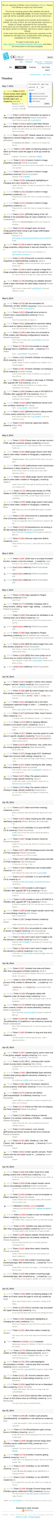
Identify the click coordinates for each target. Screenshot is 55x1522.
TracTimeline (17, 1501)
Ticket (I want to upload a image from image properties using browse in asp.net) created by (27, 271)
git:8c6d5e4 (36, 288)
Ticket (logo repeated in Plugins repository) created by (26, 634)
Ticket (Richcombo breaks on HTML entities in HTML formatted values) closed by (27, 1352)
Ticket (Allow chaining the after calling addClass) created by (27, 820)
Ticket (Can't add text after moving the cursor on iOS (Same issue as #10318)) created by (27, 1398)
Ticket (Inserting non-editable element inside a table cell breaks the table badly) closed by (28, 283)
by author (39, 90)
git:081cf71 (21, 916)
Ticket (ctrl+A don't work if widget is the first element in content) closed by (27, 938)
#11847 (14, 835)
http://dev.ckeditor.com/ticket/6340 (36, 1494)
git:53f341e (21, 687)
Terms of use (21, 1517)
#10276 (48, 1209)
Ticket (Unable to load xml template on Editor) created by (28, 1216)
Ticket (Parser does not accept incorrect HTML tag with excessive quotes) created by (28, 441)
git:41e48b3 (42, 873)
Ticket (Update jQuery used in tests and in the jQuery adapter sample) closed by (28, 1054)
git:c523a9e (36, 340)
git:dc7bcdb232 (30, 1013)
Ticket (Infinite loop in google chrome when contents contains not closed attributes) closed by (27, 1008)
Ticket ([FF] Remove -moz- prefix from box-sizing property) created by (27, 746)
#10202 (39, 1209)
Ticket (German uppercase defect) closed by (25, 424)
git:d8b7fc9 (35, 649)
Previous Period (35, 74)
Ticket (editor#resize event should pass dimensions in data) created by (28, 467)
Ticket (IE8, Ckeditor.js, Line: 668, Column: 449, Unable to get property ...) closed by (27, 1143)
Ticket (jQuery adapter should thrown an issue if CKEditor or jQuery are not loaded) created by (28, 1238)
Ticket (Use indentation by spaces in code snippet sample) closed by (26, 116)
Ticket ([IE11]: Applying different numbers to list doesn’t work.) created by (25, 723)
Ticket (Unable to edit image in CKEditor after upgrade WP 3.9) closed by (28, 381)
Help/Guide (29, 62)
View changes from (40, 84)
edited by (27, 567)
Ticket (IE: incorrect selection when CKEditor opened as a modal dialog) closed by (26, 1377)
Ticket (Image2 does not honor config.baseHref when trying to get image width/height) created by (26, 230)
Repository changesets (37, 99)
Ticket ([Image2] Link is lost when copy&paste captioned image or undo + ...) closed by (27, 704)
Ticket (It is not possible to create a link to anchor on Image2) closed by (27, 930)
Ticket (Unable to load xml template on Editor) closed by (27, 1196)
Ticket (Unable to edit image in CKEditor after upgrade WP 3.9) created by (25, 889)
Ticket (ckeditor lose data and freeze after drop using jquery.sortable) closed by (26, 970)
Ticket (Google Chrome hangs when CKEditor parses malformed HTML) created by (27, 1490)
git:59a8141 (21, 934)
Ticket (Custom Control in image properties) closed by (25, 161)
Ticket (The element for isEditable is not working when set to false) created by (28, 616)
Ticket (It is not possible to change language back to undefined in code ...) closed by (26, 349)
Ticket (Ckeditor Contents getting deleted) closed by (25, 1456)
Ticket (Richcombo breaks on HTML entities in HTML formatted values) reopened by (27, 492)
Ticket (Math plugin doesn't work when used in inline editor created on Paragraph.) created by (28, 504)
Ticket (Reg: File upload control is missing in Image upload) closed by (25, 777)
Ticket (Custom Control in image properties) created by (25, 193)
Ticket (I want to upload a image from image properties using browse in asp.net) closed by (28, 247)
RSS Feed (29, 1511)
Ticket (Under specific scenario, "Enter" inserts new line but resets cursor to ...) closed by (28, 1155)
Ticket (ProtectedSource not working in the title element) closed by (27, 528)
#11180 (27, 942)
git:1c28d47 (21, 710)
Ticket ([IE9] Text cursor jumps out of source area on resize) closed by (26, 656)
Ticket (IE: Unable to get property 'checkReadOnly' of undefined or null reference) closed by (27, 1022)
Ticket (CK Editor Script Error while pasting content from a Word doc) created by (26, 1173)
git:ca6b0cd (36, 120)
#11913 (27, 177)
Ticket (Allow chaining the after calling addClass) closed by (27, 766)
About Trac (38, 62)
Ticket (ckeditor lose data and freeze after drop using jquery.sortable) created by (27, 1228)
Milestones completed (37, 94)
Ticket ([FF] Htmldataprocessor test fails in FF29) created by (28, 860)
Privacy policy (34, 1517)
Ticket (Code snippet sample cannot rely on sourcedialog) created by (26, 1185)
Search (47, 70)
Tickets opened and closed (38, 96)
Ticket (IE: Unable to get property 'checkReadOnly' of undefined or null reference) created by (28, 1419)
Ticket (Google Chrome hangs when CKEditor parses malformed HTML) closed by (27, 1444)
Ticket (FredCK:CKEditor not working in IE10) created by (28, 370)
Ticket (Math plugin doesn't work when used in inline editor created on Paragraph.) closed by (28, 479)
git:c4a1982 (22, 408)
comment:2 (19, 446)
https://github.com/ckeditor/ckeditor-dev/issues (23, 44)
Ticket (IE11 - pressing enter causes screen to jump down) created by (26, 1063)
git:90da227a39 (30, 532)
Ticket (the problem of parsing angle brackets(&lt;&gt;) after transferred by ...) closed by (28, 1263)
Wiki (10, 67)
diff (14, 570)
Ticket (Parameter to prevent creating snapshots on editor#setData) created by (27, 259)
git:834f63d (22, 1058)
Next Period (46, 74)
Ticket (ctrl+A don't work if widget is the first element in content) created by (27, 950)
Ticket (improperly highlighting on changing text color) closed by (25, 181)
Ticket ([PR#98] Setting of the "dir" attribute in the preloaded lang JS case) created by (27, 217)
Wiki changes (34, 101)
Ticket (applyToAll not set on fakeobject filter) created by (28, 1386)
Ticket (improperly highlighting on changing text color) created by (25, 1320)
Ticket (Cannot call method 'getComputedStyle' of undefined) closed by (24, 1096)
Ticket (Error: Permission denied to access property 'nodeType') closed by (27, 1085)
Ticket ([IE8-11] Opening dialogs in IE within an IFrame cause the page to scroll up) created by (27, 1297)
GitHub (42, 5)
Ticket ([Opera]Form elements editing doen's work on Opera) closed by (27, 325)
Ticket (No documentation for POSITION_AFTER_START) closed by (28, 304)
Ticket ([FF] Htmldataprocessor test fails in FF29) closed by (28, 851)
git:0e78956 (37, 661)
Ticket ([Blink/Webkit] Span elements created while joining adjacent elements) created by (27, 1075)
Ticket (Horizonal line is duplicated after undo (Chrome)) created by (28, 517)
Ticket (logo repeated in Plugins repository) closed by (24, 596)
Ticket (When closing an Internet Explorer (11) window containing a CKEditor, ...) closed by (27, 1118)
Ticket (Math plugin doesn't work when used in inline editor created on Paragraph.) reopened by (27, 454)
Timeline (20, 67)
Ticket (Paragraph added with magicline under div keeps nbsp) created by (24, 995)
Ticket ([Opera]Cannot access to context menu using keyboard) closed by (25, 315)
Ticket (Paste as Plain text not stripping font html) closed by (28, 1108)
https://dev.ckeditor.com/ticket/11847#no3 (34, 882)
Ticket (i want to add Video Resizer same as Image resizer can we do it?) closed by (27, 125)
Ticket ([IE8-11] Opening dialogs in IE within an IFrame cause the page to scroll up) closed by (27, 151)
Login (21, 62)
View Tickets (46, 67)
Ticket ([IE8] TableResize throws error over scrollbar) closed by (27, 404)
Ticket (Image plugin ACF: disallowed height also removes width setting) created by (27, 755)
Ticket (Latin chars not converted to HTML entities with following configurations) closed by (26, 335)
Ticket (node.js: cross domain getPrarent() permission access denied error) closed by (26, 1132)
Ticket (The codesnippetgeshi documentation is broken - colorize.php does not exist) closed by (26, 1365)
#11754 (14, 1451)
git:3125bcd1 (29, 309)
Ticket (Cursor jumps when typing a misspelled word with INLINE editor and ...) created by (14, 96)
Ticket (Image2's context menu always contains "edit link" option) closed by (27, 683)
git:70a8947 (36, 417)
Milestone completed (25, 1206)
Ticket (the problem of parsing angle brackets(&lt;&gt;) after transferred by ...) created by (27, 1275)
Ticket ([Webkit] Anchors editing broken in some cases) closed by (28, 413)
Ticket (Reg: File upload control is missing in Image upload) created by (25, 789)
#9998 (26, 1081)
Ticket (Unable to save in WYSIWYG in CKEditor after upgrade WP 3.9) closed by (28, 392)
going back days (36, 87)
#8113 (39, 156)
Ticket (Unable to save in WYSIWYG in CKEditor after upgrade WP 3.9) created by (28, 901)
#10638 (31, 1356)
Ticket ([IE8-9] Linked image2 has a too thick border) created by (28, 692)
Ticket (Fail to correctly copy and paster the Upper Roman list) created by (28, 1309)
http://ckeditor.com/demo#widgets (33, 954)
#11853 (22, 727)
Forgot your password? (44, 63)
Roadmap (32, 67)
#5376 (35, 564)
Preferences (48, 62)
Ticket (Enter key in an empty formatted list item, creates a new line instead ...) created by (28, 560)
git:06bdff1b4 (36, 770)
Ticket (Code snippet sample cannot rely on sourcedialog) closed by (28, 912)
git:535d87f (22, 354)
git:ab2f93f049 (29, 1370)
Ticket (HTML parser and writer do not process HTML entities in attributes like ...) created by (28, 982)
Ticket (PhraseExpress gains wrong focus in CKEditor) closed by (26, 1431)
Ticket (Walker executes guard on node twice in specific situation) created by (28, 734)
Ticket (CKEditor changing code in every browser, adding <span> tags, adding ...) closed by (27, 606)
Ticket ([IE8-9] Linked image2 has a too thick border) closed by (28, 645)
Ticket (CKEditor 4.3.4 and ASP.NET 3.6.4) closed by (26, 829)
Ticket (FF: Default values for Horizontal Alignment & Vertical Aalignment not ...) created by (28, 137)
